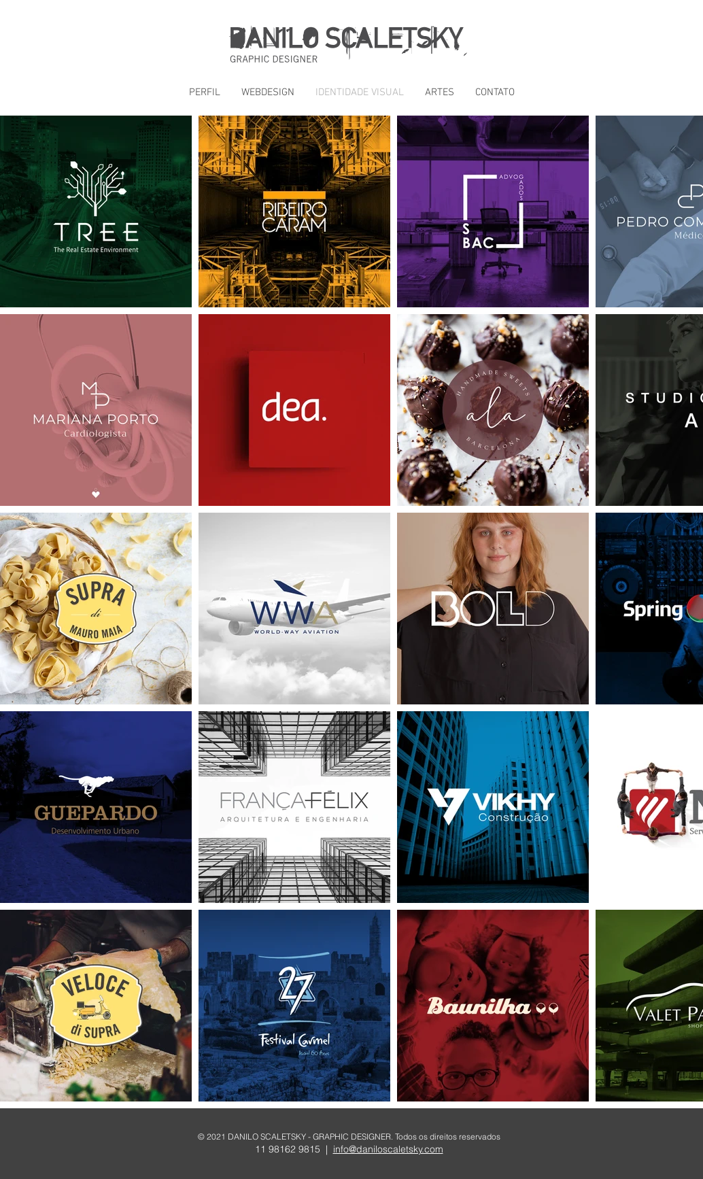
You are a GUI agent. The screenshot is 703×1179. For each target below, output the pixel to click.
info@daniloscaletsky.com (388, 1149)
